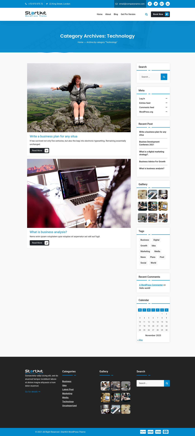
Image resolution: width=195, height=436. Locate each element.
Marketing (67, 393)
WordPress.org (146, 112)
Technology (68, 401)
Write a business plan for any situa (53, 136)
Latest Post (68, 389)
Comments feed (146, 107)
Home (80, 42)
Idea (64, 385)
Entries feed (144, 103)
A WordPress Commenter (151, 285)
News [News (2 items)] (143, 257)
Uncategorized (69, 405)
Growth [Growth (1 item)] (144, 245)
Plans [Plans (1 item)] (152, 257)
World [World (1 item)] (153, 263)
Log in (142, 98)
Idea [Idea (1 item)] (154, 245)
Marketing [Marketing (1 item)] (145, 251)
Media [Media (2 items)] (157, 251)
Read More (37, 150)
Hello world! (144, 288)
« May (140, 340)
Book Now (161, 14)
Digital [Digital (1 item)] (156, 240)
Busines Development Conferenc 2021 (149, 143)
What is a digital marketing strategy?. (151, 153)
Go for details (32, 391)
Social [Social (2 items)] (143, 263)
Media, (65, 397)
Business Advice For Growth (152, 161)
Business (66, 381)
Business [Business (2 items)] (145, 240)
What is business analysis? (48, 232)
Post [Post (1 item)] (162, 257)
